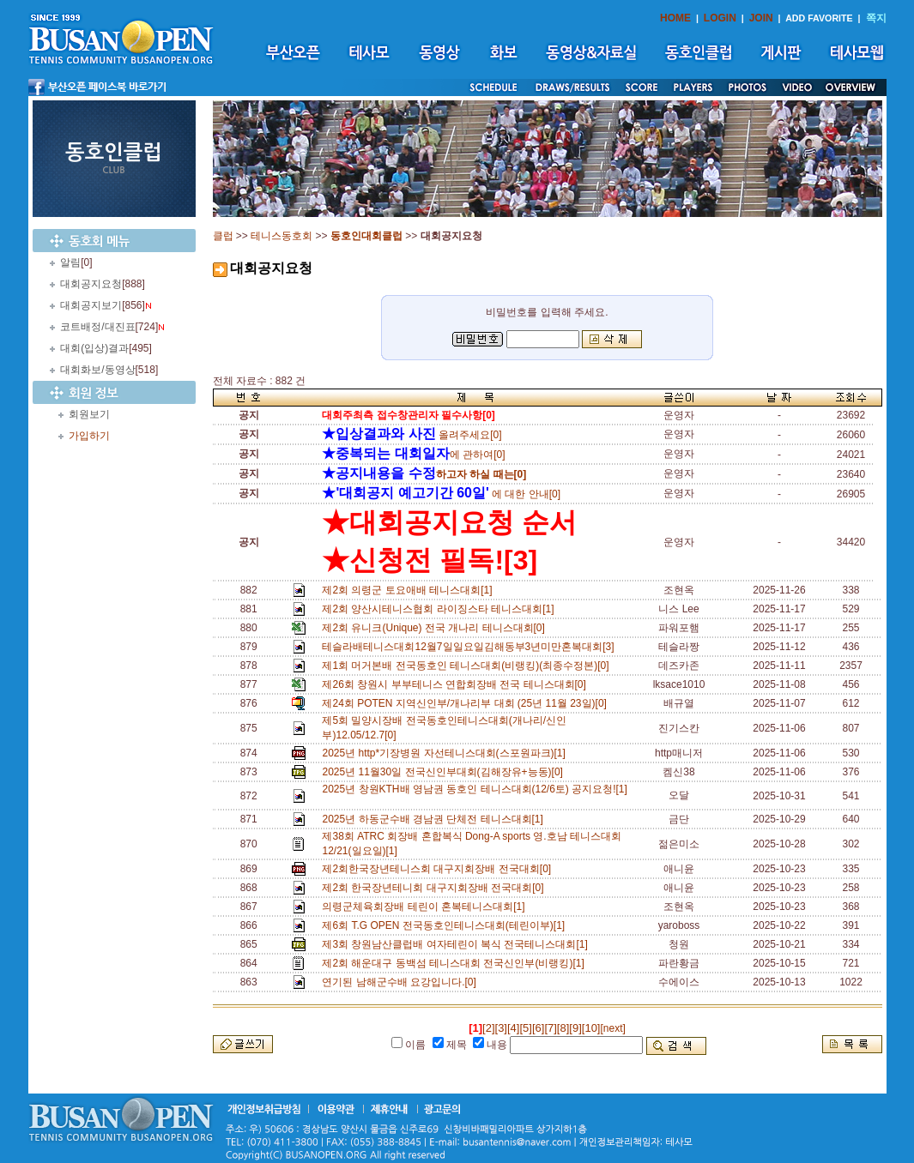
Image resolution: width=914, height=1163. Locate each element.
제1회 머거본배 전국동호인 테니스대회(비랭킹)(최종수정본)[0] (468, 666)
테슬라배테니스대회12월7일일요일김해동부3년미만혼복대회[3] (471, 647)
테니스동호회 (281, 236)
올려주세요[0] (411, 435)
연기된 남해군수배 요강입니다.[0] (401, 982)
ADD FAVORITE (819, 18)
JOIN (761, 18)
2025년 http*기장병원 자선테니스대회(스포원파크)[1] (446, 753)
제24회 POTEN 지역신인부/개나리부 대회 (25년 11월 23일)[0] (467, 703)
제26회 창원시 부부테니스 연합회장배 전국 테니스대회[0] (456, 684)
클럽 (223, 236)
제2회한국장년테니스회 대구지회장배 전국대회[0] (439, 869)
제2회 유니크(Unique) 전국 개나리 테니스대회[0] (436, 628)
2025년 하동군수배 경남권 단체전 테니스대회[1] (435, 819)
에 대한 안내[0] (441, 494)
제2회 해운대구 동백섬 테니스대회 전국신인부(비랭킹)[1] (456, 963)
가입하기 (89, 436)
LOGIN (720, 18)
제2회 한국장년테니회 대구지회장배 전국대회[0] (435, 888)
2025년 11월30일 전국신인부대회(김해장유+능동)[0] (445, 772)
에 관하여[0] (413, 455)
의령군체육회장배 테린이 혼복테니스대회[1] (426, 907)
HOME (675, 18)
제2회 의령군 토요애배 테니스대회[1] (410, 590)
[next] (612, 1028)
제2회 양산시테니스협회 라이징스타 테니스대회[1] (441, 609)
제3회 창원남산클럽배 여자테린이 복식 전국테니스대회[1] (457, 944)
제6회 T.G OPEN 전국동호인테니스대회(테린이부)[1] (446, 925)
